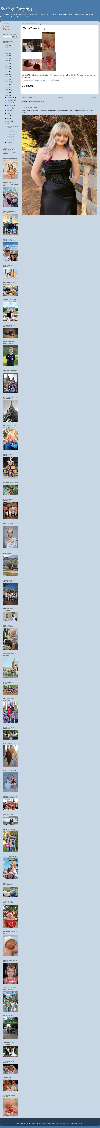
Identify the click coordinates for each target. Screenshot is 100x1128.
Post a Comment (30, 90)
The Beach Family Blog (16, 9)
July (8, 110)
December (10, 97)
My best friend (11, 134)
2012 (7, 82)
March (9, 121)
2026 (7, 45)
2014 (7, 77)
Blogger (80, 1123)
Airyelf (68, 1123)
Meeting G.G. (10, 137)
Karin (7, 29)
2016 (7, 71)
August (9, 108)
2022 (7, 55)
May (8, 116)
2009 (7, 90)
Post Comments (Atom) (37, 101)
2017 (7, 69)
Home (60, 98)
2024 (7, 50)
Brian (7, 26)
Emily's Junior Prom (29, 107)
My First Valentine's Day (12, 130)
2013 (7, 79)
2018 (7, 66)
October (9, 102)
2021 (7, 58)
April (8, 118)
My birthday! (10, 139)
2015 (7, 74)
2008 (7, 92)
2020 (7, 61)
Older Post (92, 98)
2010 (7, 87)
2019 (7, 63)
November (10, 100)
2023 (7, 53)
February (10, 124)
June (8, 113)
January (9, 142)
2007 (7, 95)
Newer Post (27, 98)
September (10, 105)
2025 (7, 48)
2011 (7, 84)
